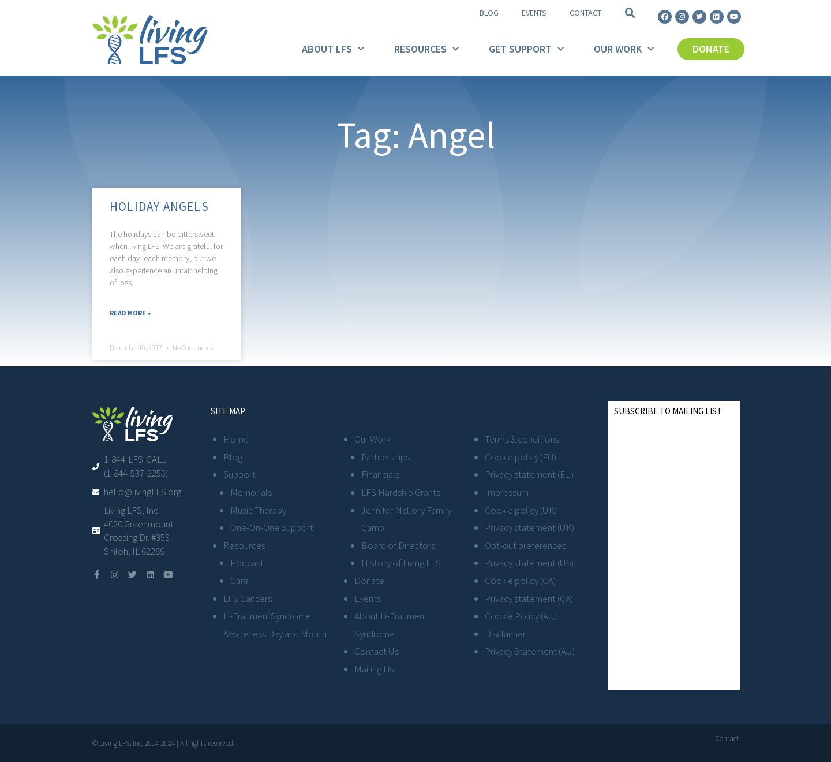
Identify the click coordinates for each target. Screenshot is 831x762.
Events (534, 13)
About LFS (333, 49)
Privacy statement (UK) (529, 527)
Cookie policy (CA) (520, 580)
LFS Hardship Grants (400, 492)
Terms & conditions (522, 439)
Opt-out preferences (525, 545)
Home (236, 439)
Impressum (507, 492)
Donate (369, 580)
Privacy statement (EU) (529, 474)
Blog (489, 13)
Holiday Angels (159, 206)
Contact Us (376, 651)
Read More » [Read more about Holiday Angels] (130, 312)
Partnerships (385, 457)
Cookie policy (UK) (521, 510)
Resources (426, 49)
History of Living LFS (401, 562)
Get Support (526, 49)
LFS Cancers (247, 598)
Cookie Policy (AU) (521, 615)
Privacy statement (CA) (529, 598)
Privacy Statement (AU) (530, 651)
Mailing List (375, 669)
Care (239, 580)
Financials (380, 474)
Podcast (247, 562)
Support (239, 474)
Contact (585, 13)
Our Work (624, 49)
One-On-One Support (271, 527)
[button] (630, 13)
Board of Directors (398, 545)
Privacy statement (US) (529, 562)
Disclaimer (505, 633)
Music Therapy (258, 510)
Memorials (251, 492)
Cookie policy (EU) (520, 457)
